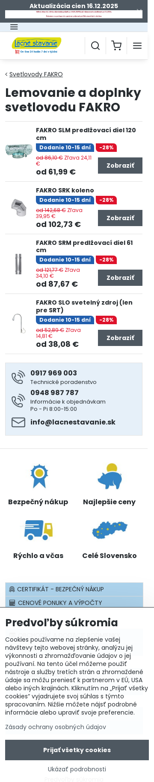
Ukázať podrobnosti (77, 770)
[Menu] (137, 45)
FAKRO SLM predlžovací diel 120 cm (86, 134)
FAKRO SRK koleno (65, 190)
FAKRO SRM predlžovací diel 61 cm (84, 246)
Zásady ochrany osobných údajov (55, 728)
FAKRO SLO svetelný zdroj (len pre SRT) (84, 306)
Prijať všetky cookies (77, 751)
